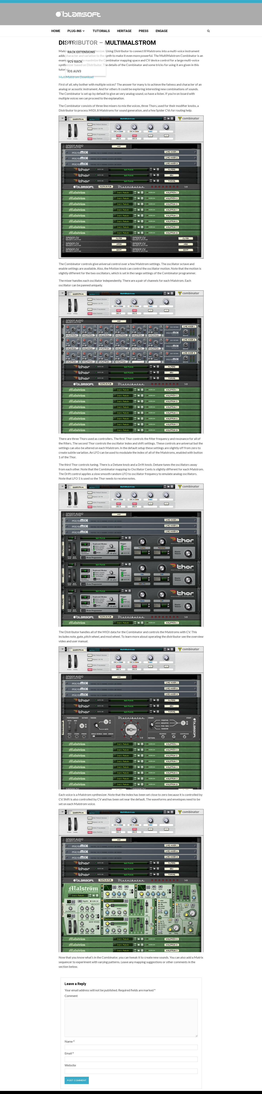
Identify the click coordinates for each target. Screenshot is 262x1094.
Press (143, 31)
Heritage (124, 31)
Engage (162, 31)
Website (70, 1065)
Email (69, 1053)
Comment (71, 995)
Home (55, 31)
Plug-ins (74, 31)
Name (70, 1041)
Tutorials (101, 31)
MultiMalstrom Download (76, 77)
